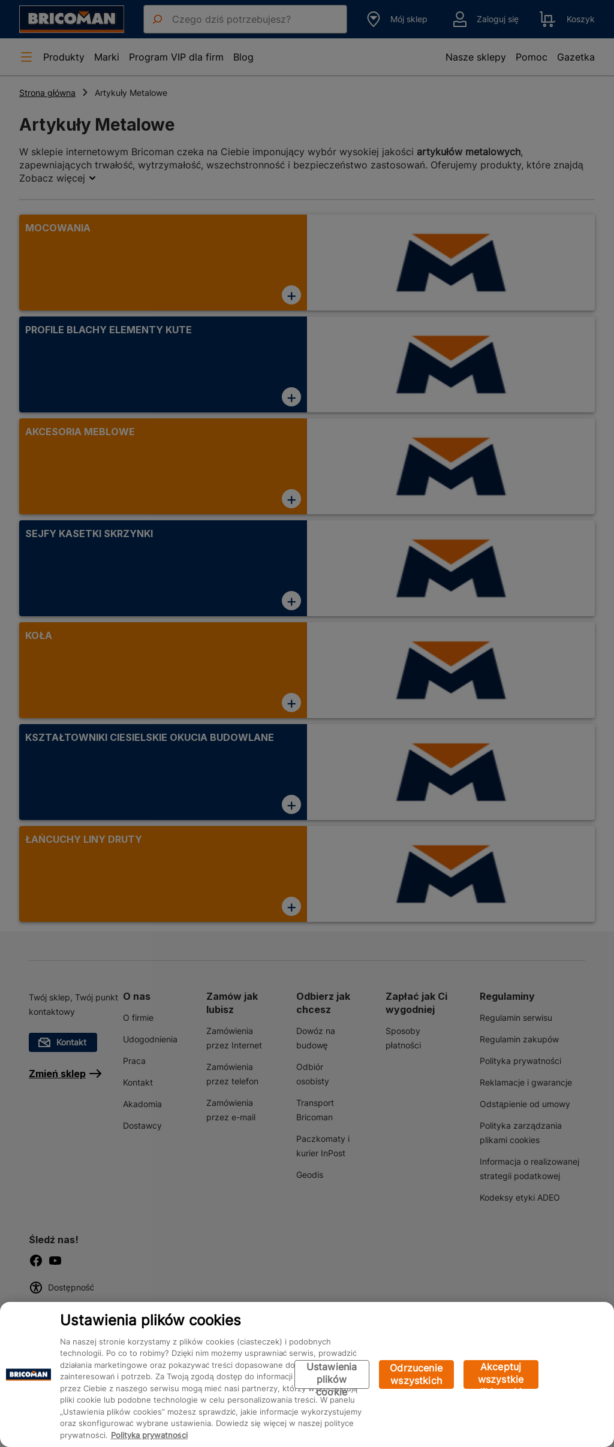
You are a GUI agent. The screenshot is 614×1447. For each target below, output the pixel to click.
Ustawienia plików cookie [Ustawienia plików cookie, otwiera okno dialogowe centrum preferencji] (331, 1375)
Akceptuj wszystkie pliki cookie (501, 1375)
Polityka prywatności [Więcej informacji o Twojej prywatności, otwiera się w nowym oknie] (149, 1435)
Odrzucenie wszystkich (416, 1374)
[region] (307, 1374)
